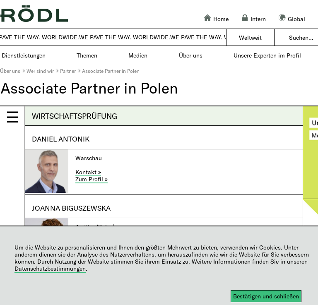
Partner (68, 71)
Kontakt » (88, 171)
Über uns (10, 71)
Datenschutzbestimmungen (50, 268)
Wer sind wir (40, 71)
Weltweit (250, 37)
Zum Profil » (91, 179)
